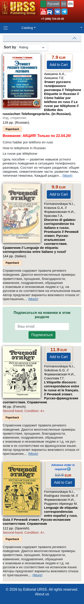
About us (42, 594)
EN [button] (70, 4)
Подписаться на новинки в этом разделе (42, 315)
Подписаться (42, 335)
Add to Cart (59, 65)
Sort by (10, 47)
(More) (67, 175)
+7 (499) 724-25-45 (52, 18)
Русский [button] (53, 4)
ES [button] (64, 4)
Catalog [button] (27, 28)
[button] (43, 11)
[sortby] (32, 47)
